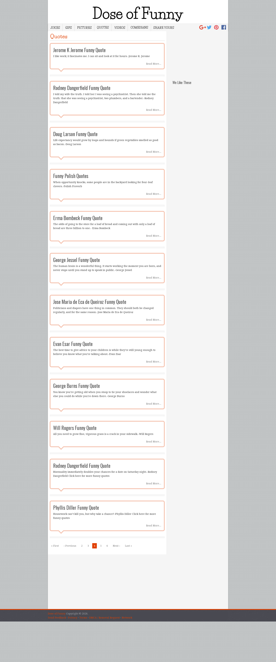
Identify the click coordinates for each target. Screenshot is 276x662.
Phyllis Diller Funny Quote (76, 507)
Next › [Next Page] (116, 545)
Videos (120, 27)
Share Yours (163, 27)
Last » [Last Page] (128, 545)
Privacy (72, 617)
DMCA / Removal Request (104, 617)
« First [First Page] (55, 545)
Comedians (139, 27)
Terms (83, 617)
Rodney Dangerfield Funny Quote (81, 87)
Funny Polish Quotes (70, 175)
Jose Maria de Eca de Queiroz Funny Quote (89, 301)
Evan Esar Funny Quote (73, 343)
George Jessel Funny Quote (76, 259)
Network (127, 617)
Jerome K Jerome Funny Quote (79, 50)
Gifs (68, 27)
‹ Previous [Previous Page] (70, 545)
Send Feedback (57, 617)
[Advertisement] (200, 53)
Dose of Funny (56, 613)
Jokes (55, 27)
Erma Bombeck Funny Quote (77, 217)
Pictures (84, 27)
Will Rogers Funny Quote (74, 427)
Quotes (102, 27)
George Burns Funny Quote (76, 385)
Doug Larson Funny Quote (75, 134)
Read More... (153, 63)
